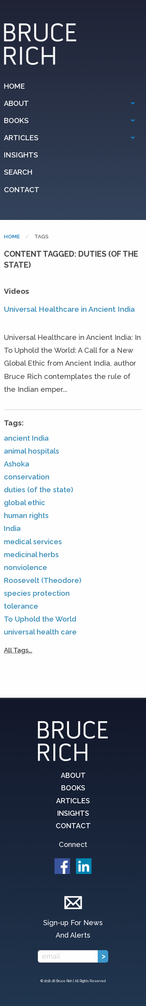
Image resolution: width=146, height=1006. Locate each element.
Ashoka (16, 464)
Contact (21, 190)
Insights (21, 155)
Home (14, 86)
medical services (33, 542)
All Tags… (18, 650)
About (16, 103)
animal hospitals (31, 451)
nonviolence (25, 567)
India (12, 528)
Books (16, 120)
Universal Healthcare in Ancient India (69, 309)
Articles (21, 138)
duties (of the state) (38, 490)
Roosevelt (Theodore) (42, 580)
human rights (26, 515)
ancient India (26, 438)
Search (18, 172)
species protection (37, 593)
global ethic (24, 503)
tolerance (21, 606)
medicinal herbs (31, 554)
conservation (26, 477)
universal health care (40, 632)
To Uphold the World (40, 619)
